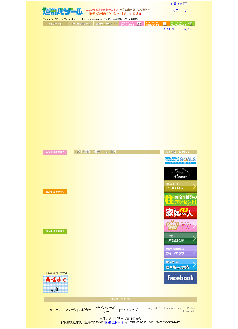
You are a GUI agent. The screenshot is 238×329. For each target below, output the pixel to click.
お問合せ (176, 3)
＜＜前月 (168, 29)
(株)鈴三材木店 (114, 322)
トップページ (179, 10)
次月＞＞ (190, 29)
